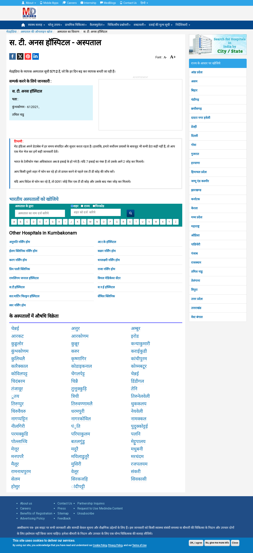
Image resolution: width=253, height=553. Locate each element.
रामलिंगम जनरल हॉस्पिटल (24, 278)
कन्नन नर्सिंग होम (107, 251)
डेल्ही (194, 127)
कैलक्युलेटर (97, 25)
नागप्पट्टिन (19, 418)
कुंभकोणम (19, 351)
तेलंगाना (195, 280)
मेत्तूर (15, 449)
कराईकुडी (139, 351)
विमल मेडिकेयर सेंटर (109, 278)
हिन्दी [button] (144, 2)
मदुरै (74, 449)
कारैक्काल (19, 366)
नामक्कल (138, 418)
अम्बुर (135, 328)
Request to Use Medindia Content (100, 508)
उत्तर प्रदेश (197, 299)
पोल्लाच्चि (19, 441)
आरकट (17, 336)
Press (61, 508)
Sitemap (63, 513)
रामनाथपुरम (21, 471)
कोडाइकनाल (81, 366)
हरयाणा (195, 163)
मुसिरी (76, 464)
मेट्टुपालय (138, 441)
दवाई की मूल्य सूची (160, 25)
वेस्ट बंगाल (197, 317)
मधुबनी (137, 449)
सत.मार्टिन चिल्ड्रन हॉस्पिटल (24, 296)
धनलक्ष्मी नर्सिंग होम (109, 260)
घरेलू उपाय (55, 25)
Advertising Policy (32, 518)
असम (194, 81)
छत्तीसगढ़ (196, 109)
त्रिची (75, 396)
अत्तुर (75, 328)
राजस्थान (196, 262)
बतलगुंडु (78, 441)
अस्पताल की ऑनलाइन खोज (36, 32)
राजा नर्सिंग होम (106, 269)
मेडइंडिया (11, 32)
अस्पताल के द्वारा (24, 206)
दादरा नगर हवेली (200, 118)
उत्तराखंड (196, 308)
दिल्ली (194, 136)
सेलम (15, 479)
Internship (88, 2)
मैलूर (15, 464)
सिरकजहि (79, 479)
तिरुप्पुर (17, 403)
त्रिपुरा (194, 290)
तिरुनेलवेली (140, 396)
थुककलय (138, 403)
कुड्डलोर (17, 343)
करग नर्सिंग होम (18, 260)
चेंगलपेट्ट (78, 373)
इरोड (135, 336)
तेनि (134, 388)
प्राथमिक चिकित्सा (76, 25)
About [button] (29, 2)
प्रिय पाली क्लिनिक (19, 269)
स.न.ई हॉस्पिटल (106, 287)
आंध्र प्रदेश (196, 72)
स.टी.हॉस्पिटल (17, 287)
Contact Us (128, 2)
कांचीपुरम (139, 358)
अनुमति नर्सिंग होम (19, 242)
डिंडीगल (137, 381)
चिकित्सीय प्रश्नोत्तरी (119, 25)
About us (26, 503)
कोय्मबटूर (139, 366)
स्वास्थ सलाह (36, 25)
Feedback (64, 518)
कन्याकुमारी (140, 343)
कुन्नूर (75, 343)
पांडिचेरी (195, 244)
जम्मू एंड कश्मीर (200, 181)
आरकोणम (79, 336)
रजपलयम (139, 464)
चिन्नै (74, 381)
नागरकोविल (81, 418)
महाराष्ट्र (195, 226)
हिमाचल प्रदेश (199, 172)
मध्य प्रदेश (196, 217)
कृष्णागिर (78, 358)
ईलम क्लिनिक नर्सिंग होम (23, 251)
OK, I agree (196, 542)
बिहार (194, 90)
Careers (69, 2)
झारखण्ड (196, 190)
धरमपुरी (77, 411)
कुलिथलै (18, 358)
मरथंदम (137, 456)
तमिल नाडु (197, 271)
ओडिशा (195, 235)
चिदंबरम (18, 381)
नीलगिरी (18, 426)
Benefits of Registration (36, 513)
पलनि (135, 434)
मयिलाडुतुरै (80, 456)
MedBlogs (108, 2)
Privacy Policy (115, 545)
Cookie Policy (100, 545)
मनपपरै (17, 456)
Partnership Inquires (91, 503)
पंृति (75, 426)
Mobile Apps (49, 2)
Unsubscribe (85, 513)
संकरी (136, 471)
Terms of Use (139, 545)
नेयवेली (137, 411)
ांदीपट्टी (78, 486)
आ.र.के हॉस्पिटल (107, 242)
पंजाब (194, 253)
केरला (194, 208)
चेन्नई (15, 328)
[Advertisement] (127, 103)
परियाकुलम (80, 434)
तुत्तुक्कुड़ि (79, 388)
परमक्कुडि (19, 434)
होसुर (15, 486)
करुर (75, 351)
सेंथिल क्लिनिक (106, 296)
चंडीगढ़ (195, 99)
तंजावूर (17, 388)
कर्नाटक (195, 199)
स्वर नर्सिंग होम (17, 305)
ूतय (15, 396)
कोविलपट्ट (19, 373)
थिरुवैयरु (18, 411)
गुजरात (195, 154)
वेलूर (75, 471)
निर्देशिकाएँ (183, 25)
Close (235, 542)
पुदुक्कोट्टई (139, 426)
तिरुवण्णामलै (81, 403)
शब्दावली (140, 25)
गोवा (193, 145)
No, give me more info (217, 542)
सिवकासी (138, 479)
